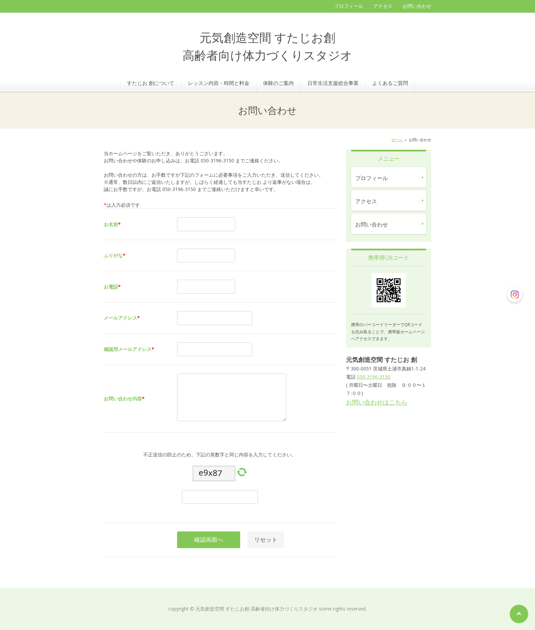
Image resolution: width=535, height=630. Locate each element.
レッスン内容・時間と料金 (218, 82)
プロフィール (348, 6)
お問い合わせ (417, 6)
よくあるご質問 (390, 82)
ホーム (397, 139)
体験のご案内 (278, 82)
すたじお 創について (150, 82)
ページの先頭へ (519, 614)
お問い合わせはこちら (376, 402)
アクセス (382, 6)
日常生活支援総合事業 (333, 82)
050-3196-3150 (373, 376)
